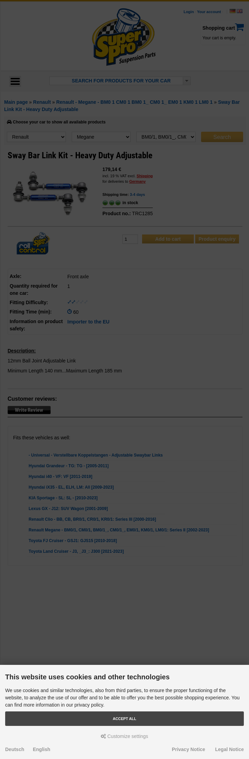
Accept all (124, 719)
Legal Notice (229, 749)
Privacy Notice (188, 749)
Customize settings (124, 736)
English (41, 749)
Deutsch (14, 749)
